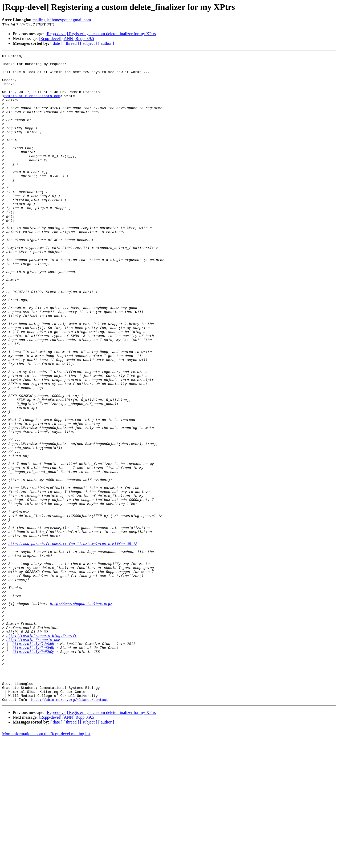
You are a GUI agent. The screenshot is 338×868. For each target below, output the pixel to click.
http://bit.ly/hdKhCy (33, 771)
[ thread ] (71, 43)
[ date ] (56, 43)
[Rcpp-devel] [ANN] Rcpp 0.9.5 (66, 38)
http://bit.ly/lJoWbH (33, 762)
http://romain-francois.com (33, 757)
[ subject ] (88, 43)
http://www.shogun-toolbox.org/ (81, 714)
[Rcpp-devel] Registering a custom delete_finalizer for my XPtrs (101, 33)
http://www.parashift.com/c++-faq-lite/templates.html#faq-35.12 (72, 642)
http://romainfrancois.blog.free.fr (41, 752)
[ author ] (106, 43)
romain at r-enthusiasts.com (32, 104)
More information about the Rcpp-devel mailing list (46, 863)
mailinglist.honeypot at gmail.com (61, 20)
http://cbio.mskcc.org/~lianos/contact (69, 829)
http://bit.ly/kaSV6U (33, 766)
